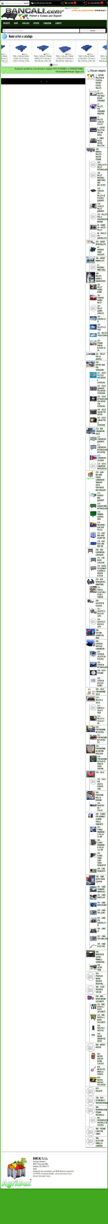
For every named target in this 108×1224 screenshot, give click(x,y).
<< (41, 81)
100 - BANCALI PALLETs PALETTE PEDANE (98, 154)
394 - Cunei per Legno (101, 911)
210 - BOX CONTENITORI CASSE (100, 431)
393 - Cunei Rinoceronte (102, 903)
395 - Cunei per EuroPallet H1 (101, 921)
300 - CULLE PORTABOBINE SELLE (100, 691)
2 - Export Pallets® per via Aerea (101, 131)
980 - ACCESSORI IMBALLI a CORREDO (99, 1142)
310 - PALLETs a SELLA (99, 700)
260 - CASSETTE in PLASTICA (100, 603)
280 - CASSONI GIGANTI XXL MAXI (100, 634)
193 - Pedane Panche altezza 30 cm (101, 345)
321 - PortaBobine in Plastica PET (102, 739)
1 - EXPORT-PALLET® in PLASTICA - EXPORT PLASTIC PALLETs (100, 81)
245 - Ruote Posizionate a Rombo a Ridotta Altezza (101, 571)
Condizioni (47, 23)
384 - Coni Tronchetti (101, 869)
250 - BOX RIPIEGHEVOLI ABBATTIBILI (100, 582)
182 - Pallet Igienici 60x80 (99, 288)
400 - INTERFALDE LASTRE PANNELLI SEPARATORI (100, 957)
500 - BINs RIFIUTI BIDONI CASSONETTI (101, 999)
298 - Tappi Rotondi (101, 671)
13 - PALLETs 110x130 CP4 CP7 (100, 121)
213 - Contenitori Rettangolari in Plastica (102, 448)
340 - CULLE (100, 772)
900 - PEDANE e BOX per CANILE (101, 1131)
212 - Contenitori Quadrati (101, 439)
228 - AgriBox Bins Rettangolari (102, 506)
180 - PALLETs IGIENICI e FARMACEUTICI (100, 277)
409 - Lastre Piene (99, 967)
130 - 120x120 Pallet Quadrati (100, 207)
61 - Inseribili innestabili (101, 267)
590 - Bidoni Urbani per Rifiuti (101, 1037)
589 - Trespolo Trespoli (100, 1028)
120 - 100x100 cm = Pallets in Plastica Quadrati (101, 194)
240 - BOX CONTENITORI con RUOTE (100, 552)
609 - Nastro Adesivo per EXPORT (101, 1081)
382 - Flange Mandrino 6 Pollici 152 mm (101, 845)
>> (46, 81)
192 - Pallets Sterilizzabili (102, 334)
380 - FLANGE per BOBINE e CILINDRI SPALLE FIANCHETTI (100, 819)
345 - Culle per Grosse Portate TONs (101, 784)
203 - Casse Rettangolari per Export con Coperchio (102, 401)
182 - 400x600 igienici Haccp (100, 299)
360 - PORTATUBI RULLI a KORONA (99, 796)
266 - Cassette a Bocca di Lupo (101, 623)
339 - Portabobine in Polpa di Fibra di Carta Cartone (102, 762)
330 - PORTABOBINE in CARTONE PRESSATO (100, 750)
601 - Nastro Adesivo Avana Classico (100, 1059)
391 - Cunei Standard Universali (101, 889)
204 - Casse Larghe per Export (101, 412)
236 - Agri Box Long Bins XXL (101, 543)
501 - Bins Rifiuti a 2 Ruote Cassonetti (101, 1008)
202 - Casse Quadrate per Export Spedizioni (101, 389)
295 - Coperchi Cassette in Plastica (101, 655)
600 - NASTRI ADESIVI (100, 1045)
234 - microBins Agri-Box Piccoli (101, 526)
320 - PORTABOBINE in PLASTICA (100, 729)
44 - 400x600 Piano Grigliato (100, 251)
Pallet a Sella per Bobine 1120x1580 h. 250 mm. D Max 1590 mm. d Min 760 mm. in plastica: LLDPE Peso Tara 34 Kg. (84, 57)
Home (16, 23)
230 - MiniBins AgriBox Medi (100, 515)
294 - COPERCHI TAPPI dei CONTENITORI (100, 645)
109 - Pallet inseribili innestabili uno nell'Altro (101, 179)
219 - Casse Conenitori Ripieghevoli (102, 466)
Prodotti (6, 23)
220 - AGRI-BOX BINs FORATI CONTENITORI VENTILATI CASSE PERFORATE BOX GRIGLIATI (101, 481)
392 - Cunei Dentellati (101, 896)
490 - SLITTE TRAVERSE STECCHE (100, 989)
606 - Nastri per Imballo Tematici (101, 1070)
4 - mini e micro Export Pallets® (100, 142)
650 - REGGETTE (99, 1089)
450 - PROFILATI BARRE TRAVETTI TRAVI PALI (99, 978)
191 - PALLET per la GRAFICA (100, 356)
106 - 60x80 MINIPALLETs (100, 259)
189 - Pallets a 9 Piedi (101, 327)
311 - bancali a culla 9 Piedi (100, 709)
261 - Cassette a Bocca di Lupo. (101, 612)
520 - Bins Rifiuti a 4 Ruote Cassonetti (101, 1018)
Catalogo (25, 23)
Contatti (58, 23)
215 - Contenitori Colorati (101, 458)
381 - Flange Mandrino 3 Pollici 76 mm (101, 832)
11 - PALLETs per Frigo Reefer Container (101, 96)
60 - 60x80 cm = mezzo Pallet (101, 227)
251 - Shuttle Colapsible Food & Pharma (101, 592)
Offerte (36, 23)
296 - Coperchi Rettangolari (102, 664)
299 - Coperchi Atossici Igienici (100, 682)
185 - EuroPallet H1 (101, 319)
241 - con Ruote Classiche (100, 560)
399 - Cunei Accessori (101, 945)
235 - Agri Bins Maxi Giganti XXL (101, 535)
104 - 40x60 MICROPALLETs (101, 243)
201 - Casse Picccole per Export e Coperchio (101, 378)
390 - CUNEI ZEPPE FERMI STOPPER (100, 879)
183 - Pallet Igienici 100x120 (100, 309)
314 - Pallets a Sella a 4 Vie (100, 720)
